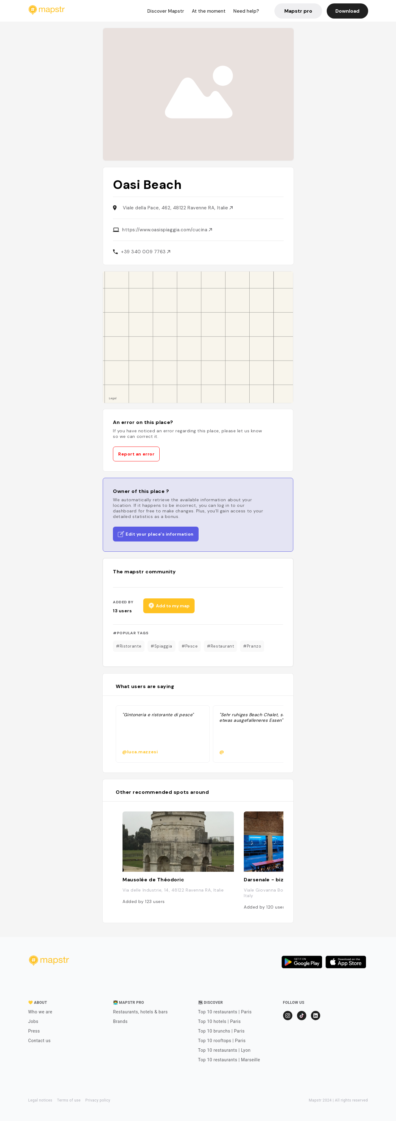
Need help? (246, 11)
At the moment (209, 11)
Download (347, 11)
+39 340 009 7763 (145, 252)
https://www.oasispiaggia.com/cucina (167, 230)
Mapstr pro (298, 11)
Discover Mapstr (165, 11)
